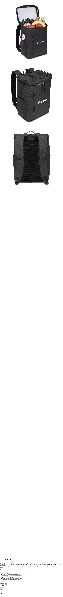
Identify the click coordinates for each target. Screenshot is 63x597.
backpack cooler (14, 588)
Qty (0, 584)
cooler (17, 588)
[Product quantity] (14, 586)
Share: (1, 589)
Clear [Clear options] (3, 585)
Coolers (9, 588)
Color (1, 583)
